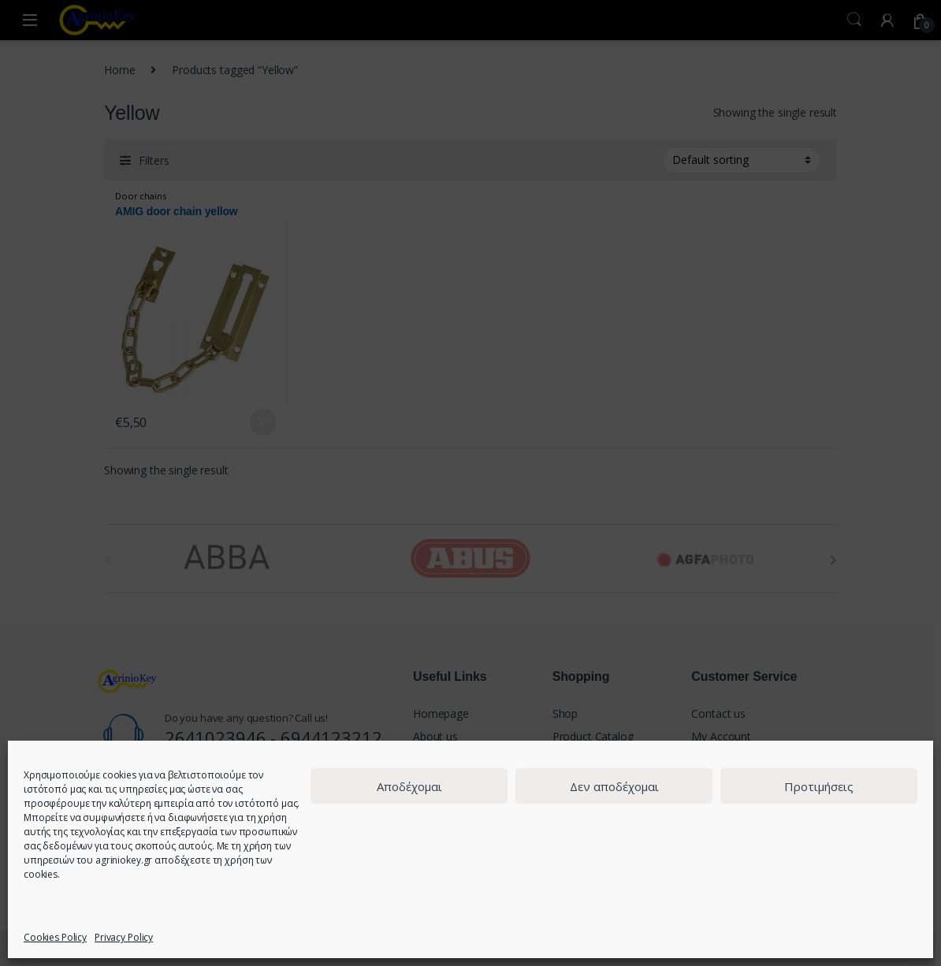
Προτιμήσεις (819, 786)
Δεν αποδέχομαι (614, 786)
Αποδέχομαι (409, 786)
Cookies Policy (55, 937)
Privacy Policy (124, 937)
